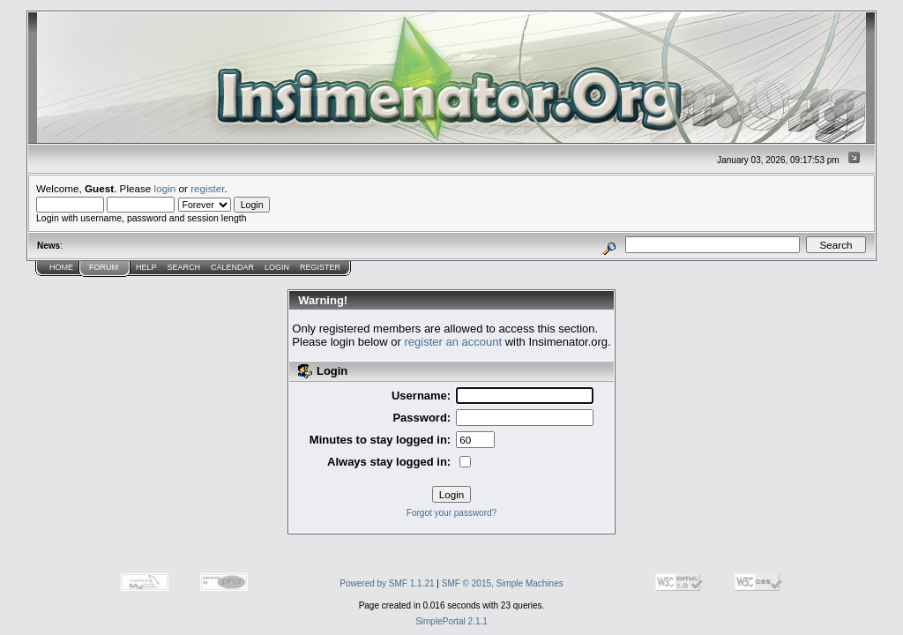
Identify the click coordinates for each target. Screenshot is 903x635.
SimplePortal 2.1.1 (451, 621)
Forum (103, 267)
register (207, 188)
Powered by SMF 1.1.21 (387, 583)
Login (277, 267)
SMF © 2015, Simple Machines (502, 583)
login (165, 188)
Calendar (232, 267)
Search (184, 267)
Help (146, 267)
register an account (454, 341)
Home (61, 267)
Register (320, 267)
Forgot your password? (451, 513)
